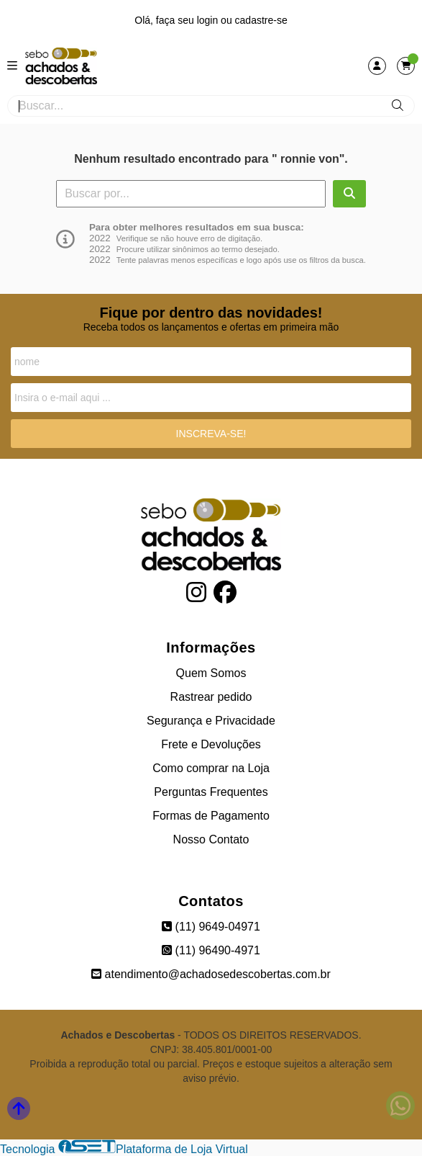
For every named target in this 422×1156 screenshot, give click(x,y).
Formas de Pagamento (211, 816)
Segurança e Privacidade (211, 720)
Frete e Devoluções (211, 744)
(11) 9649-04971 (211, 926)
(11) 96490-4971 (211, 950)
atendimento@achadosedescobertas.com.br (211, 974)
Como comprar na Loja (211, 768)
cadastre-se (261, 20)
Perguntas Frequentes (210, 792)
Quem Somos (211, 673)
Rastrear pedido (211, 697)
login (209, 20)
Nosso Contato (211, 839)
